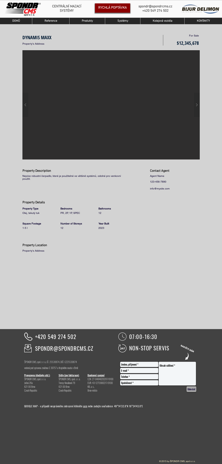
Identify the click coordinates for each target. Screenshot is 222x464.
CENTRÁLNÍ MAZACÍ (66, 7)
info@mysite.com (160, 188)
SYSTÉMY (67, 11)
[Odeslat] (191, 389)
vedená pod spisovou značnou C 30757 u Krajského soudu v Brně (51, 368)
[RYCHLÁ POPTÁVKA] (112, 8)
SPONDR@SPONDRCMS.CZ (64, 348)
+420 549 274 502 (55, 337)
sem (85, 406)
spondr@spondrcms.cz (155, 7)
